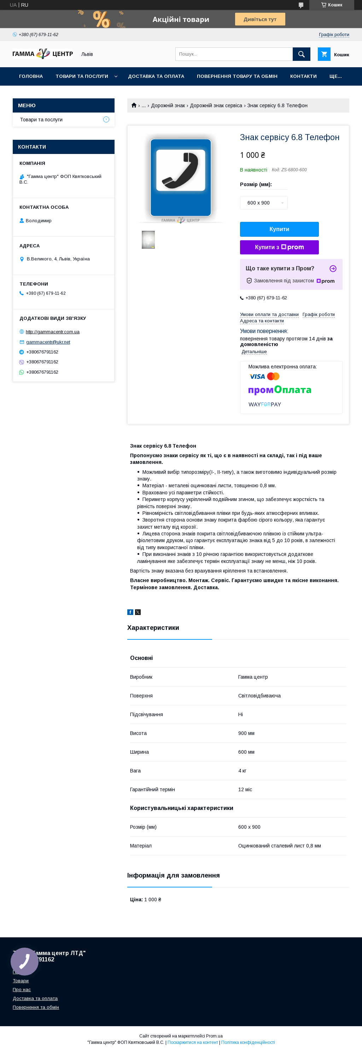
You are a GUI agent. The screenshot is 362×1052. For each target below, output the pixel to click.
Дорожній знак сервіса (216, 105)
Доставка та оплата (156, 76)
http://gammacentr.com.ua (53, 331)
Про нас (22, 989)
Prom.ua (214, 1036)
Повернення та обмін (36, 1007)
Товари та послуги (82, 76)
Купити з (279, 247)
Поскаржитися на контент (193, 1042)
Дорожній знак (168, 105)
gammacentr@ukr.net (48, 342)
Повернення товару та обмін (237, 76)
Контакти (303, 76)
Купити (280, 229)
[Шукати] (301, 54)
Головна (31, 76)
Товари (21, 980)
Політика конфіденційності (248, 1042)
